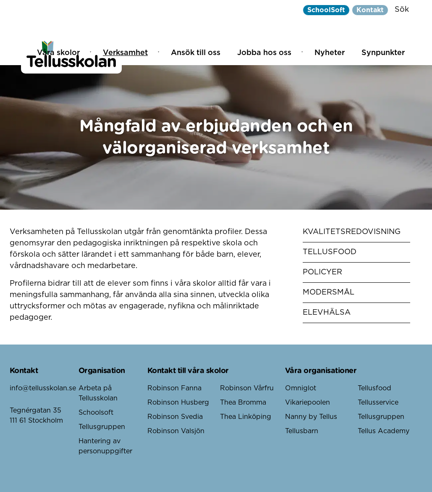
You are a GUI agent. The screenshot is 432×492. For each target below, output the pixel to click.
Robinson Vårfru (247, 388)
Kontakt (370, 10)
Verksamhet (125, 53)
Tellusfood (329, 252)
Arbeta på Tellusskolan (98, 393)
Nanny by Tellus (311, 416)
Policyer (322, 272)
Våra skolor (58, 53)
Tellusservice (378, 402)
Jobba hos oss (264, 53)
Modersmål (328, 292)
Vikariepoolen (307, 402)
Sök (402, 9)
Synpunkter (383, 53)
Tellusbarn (301, 431)
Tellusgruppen (102, 427)
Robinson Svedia (175, 416)
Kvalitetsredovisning (352, 232)
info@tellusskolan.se (43, 388)
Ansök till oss (195, 53)
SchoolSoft (326, 10)
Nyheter (329, 53)
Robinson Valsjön (175, 431)
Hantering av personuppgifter (105, 446)
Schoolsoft (96, 412)
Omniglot (300, 388)
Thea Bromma (243, 402)
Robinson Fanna (174, 388)
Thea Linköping (245, 416)
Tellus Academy (383, 431)
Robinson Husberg (178, 402)
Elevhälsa (327, 312)
